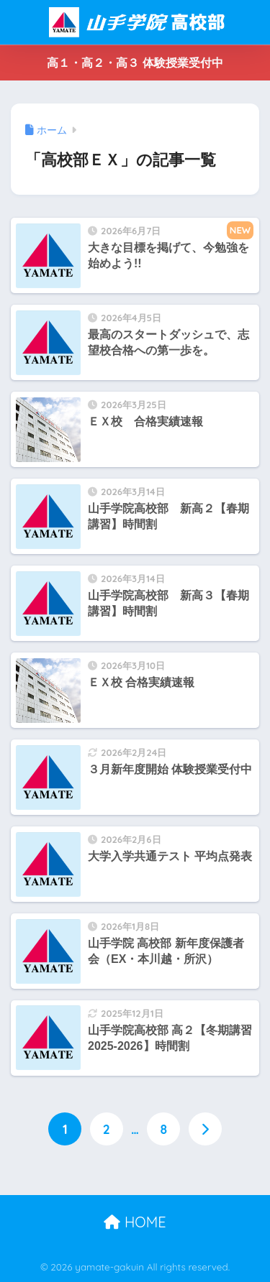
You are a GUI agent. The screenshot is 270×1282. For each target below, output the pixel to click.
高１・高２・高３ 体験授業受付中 (134, 63)
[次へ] (205, 1128)
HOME (135, 1222)
